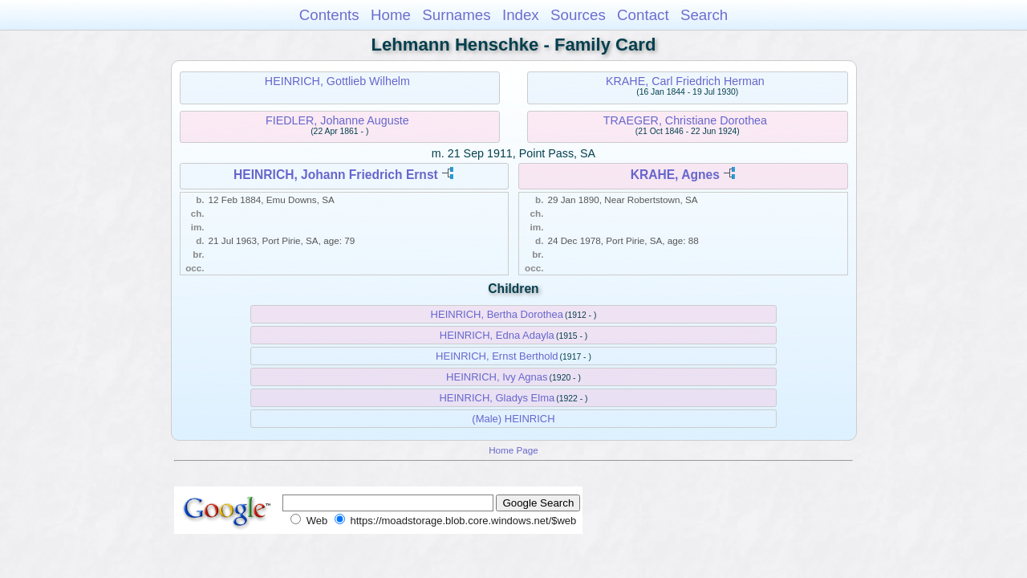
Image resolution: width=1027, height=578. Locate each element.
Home (391, 14)
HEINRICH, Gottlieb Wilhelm (337, 81)
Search (704, 14)
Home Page (513, 450)
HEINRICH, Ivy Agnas (496, 377)
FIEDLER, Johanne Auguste (337, 120)
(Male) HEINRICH (513, 419)
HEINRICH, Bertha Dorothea (497, 314)
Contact (643, 14)
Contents (329, 14)
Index (520, 14)
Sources (578, 14)
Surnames (456, 14)
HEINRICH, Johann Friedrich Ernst (335, 174)
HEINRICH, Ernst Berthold (497, 356)
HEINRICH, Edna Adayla (497, 335)
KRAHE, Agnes (675, 174)
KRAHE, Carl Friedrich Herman (685, 81)
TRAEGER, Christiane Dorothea (685, 120)
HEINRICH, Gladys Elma (496, 398)
